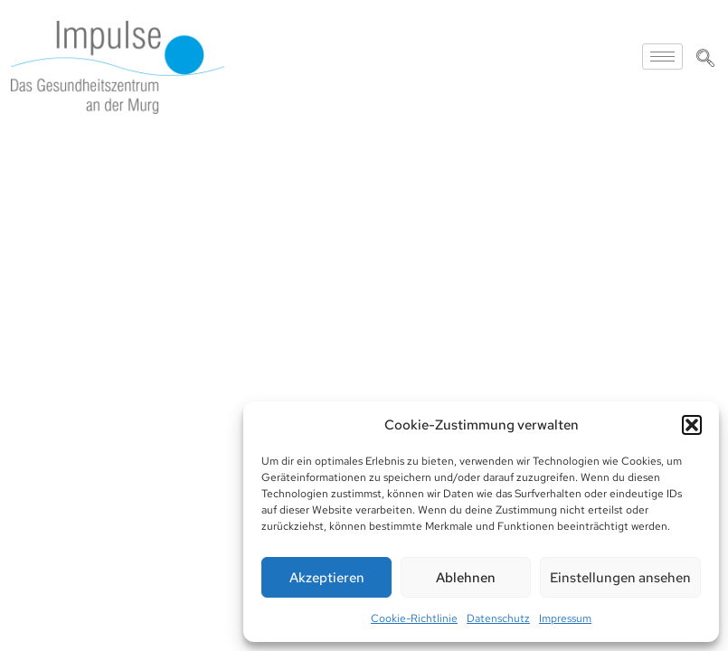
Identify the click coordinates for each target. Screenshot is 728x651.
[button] (692, 425)
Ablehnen (466, 578)
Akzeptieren (326, 578)
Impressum (565, 618)
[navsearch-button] (705, 60)
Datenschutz (498, 618)
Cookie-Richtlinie (414, 618)
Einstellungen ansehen (620, 578)
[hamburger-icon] (662, 56)
